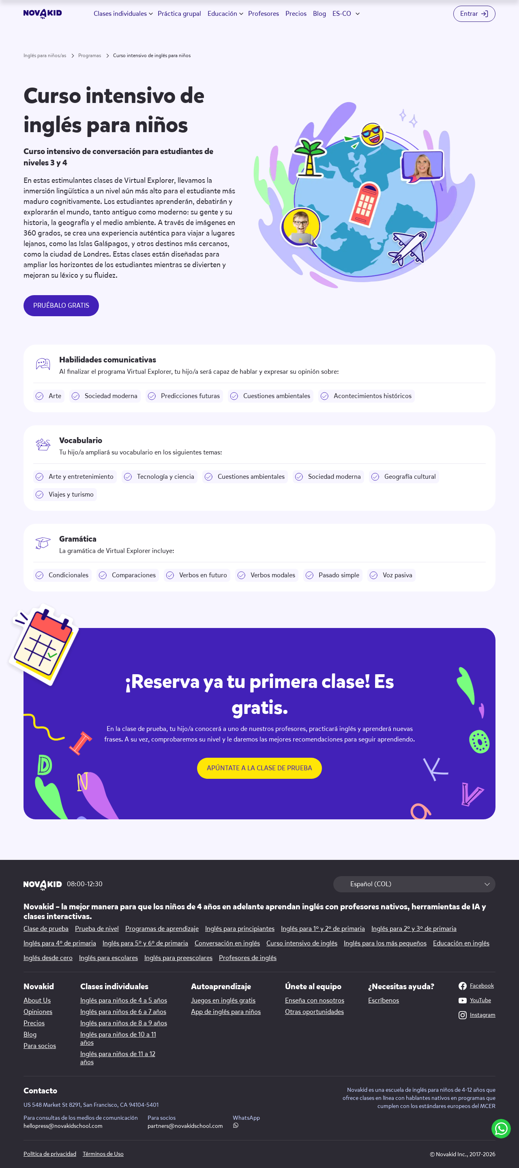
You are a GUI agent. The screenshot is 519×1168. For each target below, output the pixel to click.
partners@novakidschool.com (185, 1126)
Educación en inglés (461, 943)
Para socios (40, 1046)
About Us (37, 1001)
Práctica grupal (179, 13)
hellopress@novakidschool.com (63, 1126)
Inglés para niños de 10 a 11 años (118, 1039)
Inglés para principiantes (240, 929)
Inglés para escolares (108, 958)
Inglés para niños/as (45, 55)
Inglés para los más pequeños (385, 943)
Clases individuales (120, 13)
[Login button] (474, 14)
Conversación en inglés (227, 943)
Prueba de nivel (97, 929)
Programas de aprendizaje (162, 929)
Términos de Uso (103, 1154)
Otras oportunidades (314, 1012)
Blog (319, 13)
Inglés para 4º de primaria (60, 943)
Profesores (263, 13)
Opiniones (38, 1012)
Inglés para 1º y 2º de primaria (323, 929)
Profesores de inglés (248, 958)
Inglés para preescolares (178, 958)
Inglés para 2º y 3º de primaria (414, 929)
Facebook (476, 986)
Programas (89, 55)
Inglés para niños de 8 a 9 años (123, 1023)
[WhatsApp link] (236, 1126)
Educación (222, 13)
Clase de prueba (46, 929)
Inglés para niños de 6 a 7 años (123, 1012)
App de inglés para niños (226, 1012)
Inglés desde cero (48, 958)
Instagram (477, 1015)
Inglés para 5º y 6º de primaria (145, 943)
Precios (296, 13)
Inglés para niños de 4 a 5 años (123, 1001)
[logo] (43, 14)
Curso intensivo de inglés (301, 943)
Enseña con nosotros (314, 1001)
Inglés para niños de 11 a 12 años (117, 1058)
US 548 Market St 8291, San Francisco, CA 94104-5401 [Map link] (91, 1105)
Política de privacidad (50, 1154)
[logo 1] (43, 886)
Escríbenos (383, 1001)
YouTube (475, 1001)
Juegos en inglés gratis (223, 1001)
